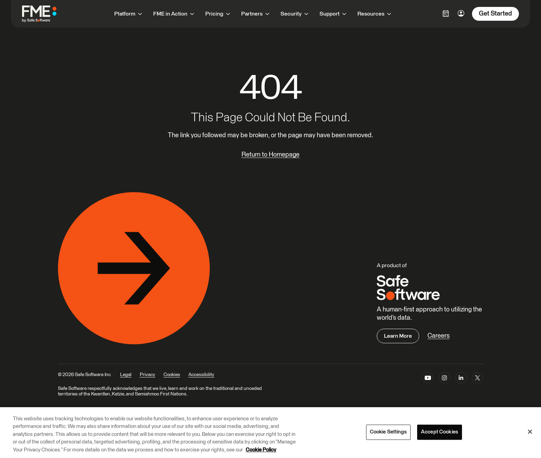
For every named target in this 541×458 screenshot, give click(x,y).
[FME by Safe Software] (46, 14)
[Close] (530, 431)
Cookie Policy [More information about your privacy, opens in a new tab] (261, 449)
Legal (125, 374)
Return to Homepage (270, 154)
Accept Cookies (439, 432)
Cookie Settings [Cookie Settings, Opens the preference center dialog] (388, 432)
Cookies (172, 374)
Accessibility (201, 374)
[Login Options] (445, 13)
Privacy (147, 374)
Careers (438, 336)
